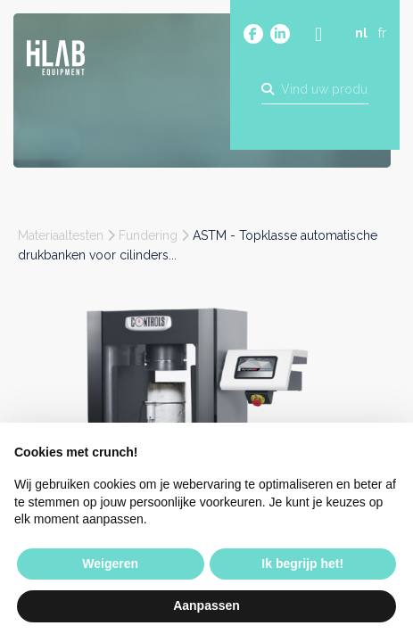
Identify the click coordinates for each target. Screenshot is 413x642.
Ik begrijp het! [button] (302, 563)
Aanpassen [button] (206, 605)
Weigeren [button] (110, 563)
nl (361, 33)
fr (382, 33)
